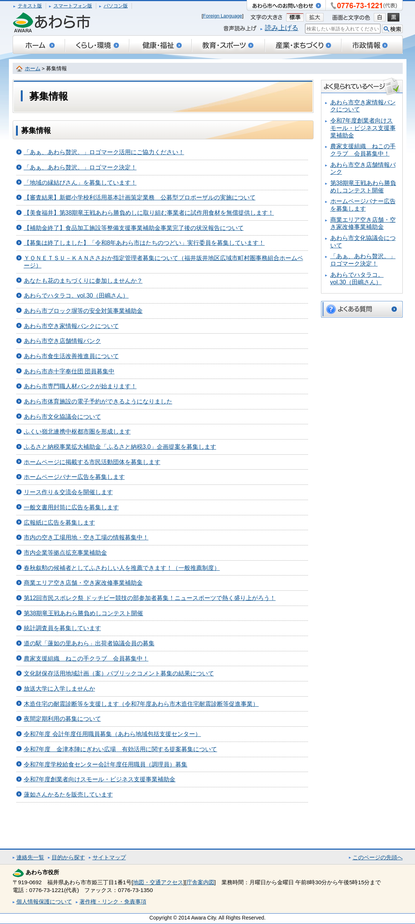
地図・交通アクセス (158, 882)
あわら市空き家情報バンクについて (71, 326)
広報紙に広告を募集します (59, 522)
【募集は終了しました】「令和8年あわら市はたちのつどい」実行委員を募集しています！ (144, 243)
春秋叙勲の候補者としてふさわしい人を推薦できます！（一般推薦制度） (122, 568)
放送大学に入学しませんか (59, 688)
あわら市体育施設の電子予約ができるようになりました (98, 401)
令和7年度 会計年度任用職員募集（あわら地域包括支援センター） (112, 734)
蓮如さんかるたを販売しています (68, 794)
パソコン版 (116, 6)
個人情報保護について (44, 901)
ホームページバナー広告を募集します (74, 477)
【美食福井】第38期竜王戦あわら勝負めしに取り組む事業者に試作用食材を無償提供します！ (149, 213)
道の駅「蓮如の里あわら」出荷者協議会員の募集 (89, 643)
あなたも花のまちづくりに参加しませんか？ (83, 281)
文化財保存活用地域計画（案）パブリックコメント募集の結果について (119, 673)
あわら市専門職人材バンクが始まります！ (80, 386)
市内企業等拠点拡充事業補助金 (65, 552)
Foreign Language (222, 16)
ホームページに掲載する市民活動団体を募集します (92, 462)
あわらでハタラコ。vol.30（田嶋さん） (76, 295)
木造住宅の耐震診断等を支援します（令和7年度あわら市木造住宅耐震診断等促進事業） (141, 704)
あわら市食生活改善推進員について (71, 356)
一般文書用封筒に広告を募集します (71, 507)
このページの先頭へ (378, 857)
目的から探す (68, 857)
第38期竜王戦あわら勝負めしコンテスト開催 (83, 613)
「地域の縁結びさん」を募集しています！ (80, 182)
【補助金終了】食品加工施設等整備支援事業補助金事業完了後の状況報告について (134, 228)
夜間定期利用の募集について (62, 719)
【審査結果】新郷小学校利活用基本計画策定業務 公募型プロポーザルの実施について (140, 197)
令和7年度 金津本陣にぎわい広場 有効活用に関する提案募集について (120, 749)
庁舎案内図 (200, 882)
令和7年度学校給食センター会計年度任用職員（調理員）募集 (106, 764)
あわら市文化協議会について (62, 417)
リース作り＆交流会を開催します (68, 492)
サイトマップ (109, 857)
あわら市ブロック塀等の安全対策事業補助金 (83, 311)
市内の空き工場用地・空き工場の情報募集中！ (86, 537)
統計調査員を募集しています (62, 628)
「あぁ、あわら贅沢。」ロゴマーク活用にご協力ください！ (104, 152)
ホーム (32, 68)
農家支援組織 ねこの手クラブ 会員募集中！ (86, 658)
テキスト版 (30, 6)
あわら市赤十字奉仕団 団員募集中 (69, 371)
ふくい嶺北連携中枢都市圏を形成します (77, 431)
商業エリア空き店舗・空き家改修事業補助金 (83, 583)
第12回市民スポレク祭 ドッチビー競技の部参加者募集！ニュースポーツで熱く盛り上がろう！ (150, 598)
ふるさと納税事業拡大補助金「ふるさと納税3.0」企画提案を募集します (120, 447)
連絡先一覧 (30, 857)
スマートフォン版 (73, 6)
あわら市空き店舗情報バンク (62, 341)
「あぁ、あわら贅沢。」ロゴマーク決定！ (80, 167)
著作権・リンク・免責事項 (113, 901)
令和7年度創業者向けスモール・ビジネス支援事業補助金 (100, 779)
